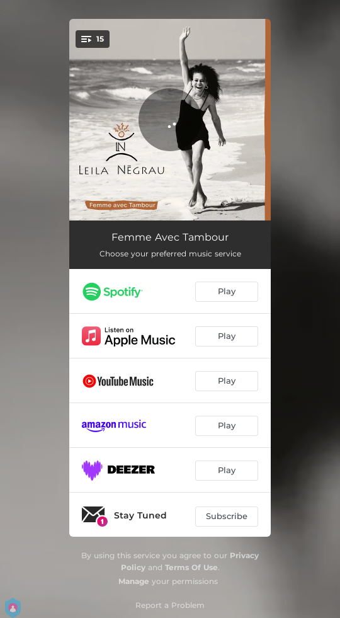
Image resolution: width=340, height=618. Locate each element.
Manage (133, 581)
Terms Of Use (191, 567)
